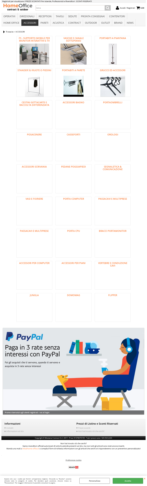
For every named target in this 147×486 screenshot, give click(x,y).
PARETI (44, 24)
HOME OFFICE (11, 24)
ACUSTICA (58, 24)
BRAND (118, 24)
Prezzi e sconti (84, 429)
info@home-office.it (30, 450)
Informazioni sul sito (15, 432)
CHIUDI (145, 478)
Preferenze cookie (73, 461)
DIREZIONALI (27, 16)
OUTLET (105, 24)
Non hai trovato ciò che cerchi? (91, 432)
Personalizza (94, 481)
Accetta (128, 481)
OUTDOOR (91, 24)
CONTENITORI (117, 16)
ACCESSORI (29, 24)
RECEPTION (44, 16)
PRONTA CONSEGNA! (93, 16)
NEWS (129, 24)
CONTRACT (74, 24)
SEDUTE (72, 16)
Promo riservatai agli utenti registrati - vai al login (27, 414)
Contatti (9, 429)
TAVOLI (60, 16)
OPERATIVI (9, 16)
